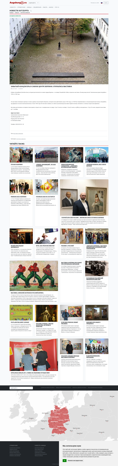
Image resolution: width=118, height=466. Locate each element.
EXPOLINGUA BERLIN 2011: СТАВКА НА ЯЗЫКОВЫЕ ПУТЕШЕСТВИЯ (30, 373)
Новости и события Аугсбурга (79, 387)
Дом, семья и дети (39, 449)
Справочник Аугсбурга (15, 447)
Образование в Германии (41, 454)
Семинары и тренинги (40, 452)
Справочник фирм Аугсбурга (47, 387)
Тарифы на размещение (15, 454)
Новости (13, 7)
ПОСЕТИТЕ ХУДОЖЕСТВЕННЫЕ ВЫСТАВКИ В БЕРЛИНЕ (70, 356)
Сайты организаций (14, 451)
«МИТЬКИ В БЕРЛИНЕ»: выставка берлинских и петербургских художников (96, 247)
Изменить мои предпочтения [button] (75, 460)
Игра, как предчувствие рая (45, 246)
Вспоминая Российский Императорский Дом (94, 278)
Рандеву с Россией (67, 246)
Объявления (37, 7)
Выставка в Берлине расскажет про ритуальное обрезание (71, 263)
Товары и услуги (13, 449)
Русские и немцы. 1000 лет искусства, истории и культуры (44, 325)
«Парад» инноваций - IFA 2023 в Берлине (46, 165)
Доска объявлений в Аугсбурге (95, 387)
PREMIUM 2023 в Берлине (18, 196)
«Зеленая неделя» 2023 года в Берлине (96, 165)
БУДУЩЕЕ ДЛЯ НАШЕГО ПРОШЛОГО (93, 322)
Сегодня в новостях (25, 12)
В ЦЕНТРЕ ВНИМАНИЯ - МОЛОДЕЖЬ (93, 356)
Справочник (21, 7)
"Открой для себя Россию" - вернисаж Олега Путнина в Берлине (82, 217)
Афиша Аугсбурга (39, 455)
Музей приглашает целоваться (17, 246)
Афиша (29, 7)
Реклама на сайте (95, 2)
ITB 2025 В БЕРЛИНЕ (17, 164)
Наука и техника (38, 451)
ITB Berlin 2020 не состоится (45, 196)
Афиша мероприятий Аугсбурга (63, 387)
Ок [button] (64, 460)
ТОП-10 (57, 7)
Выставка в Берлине (18, 133)
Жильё (51, 7)
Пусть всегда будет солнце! (20, 322)
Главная (11, 12)
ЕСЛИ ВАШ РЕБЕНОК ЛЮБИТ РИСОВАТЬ (69, 322)
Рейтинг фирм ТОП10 (15, 452)
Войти (106, 2)
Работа (45, 7)
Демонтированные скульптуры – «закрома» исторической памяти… (69, 166)
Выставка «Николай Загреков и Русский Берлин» (27, 293)
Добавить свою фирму (15, 455)
